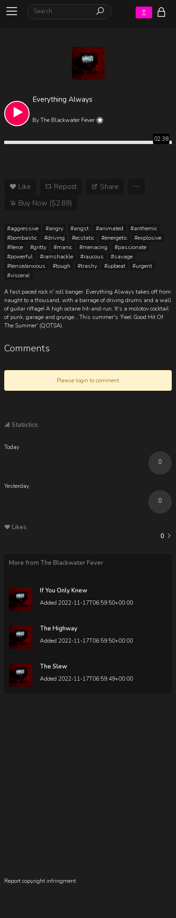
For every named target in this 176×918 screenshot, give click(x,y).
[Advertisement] (88, 789)
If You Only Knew (63, 590)
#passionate (130, 247)
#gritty (38, 247)
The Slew (53, 666)
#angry (54, 228)
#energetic (114, 238)
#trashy (87, 266)
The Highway (58, 628)
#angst (79, 228)
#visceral (18, 275)
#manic (63, 247)
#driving (54, 238)
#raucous (92, 256)
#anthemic (143, 228)
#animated (109, 228)
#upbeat (114, 266)
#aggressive (22, 228)
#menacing (93, 247)
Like (20, 186)
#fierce (15, 247)
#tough (61, 266)
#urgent (142, 266)
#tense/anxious (26, 266)
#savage (122, 256)
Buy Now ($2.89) (40, 203)
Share (105, 186)
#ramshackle (56, 256)
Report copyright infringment (40, 881)
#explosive (147, 238)
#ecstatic (83, 238)
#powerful (20, 256)
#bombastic (22, 238)
